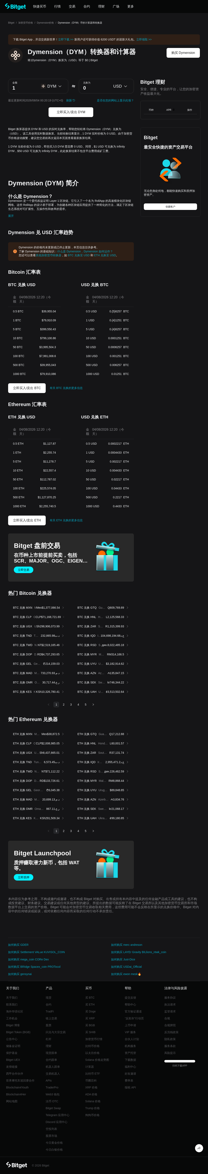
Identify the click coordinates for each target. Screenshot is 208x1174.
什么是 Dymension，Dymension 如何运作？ (85, 251)
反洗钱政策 (171, 1032)
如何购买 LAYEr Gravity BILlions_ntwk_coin (138, 952)
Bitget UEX (13, 1059)
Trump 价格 (92, 1108)
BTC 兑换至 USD (79, 255)
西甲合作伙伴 (14, 1073)
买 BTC (90, 997)
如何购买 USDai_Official (126, 966)
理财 (48, 1046)
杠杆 (48, 1039)
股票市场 (51, 1135)
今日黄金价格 (54, 1142)
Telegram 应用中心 (57, 1115)
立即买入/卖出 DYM (71, 112)
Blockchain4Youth (17, 1087)
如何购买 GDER (18, 944)
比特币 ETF (92, 1073)
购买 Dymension (183, 52)
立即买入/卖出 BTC (27, 388)
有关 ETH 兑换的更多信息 (66, 520)
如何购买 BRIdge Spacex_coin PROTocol (34, 966)
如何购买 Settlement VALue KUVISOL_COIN (36, 952)
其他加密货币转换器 (48, 255)
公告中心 (11, 1039)
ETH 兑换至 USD (105, 255)
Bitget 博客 (13, 1025)
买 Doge (90, 1011)
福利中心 (130, 1066)
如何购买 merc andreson (126, 944)
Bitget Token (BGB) (18, 1032)
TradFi (50, 1011)
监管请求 (170, 1011)
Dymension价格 (45, 22)
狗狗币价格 (92, 1115)
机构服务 (130, 1046)
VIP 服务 (130, 1032)
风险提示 (170, 1053)
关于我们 (11, 997)
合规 (167, 1018)
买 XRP (90, 1018)
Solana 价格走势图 (97, 1059)
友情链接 (11, 1066)
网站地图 (11, 1101)
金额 (14, 82)
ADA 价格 (91, 1094)
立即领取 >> (144, 39)
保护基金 (11, 1053)
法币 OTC (52, 1101)
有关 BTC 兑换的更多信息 (66, 388)
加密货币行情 (93, 1039)
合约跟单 (51, 1059)
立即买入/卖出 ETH (27, 520)
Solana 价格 (93, 1101)
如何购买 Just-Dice (123, 959)
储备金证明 (13, 1046)
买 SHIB (90, 1032)
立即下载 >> (66, 39)
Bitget (11, 22)
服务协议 (170, 997)
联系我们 (11, 1004)
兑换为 (86, 82)
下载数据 (130, 1059)
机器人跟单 (53, 1066)
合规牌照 (170, 1025)
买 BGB (90, 1025)
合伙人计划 (132, 1039)
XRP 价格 (91, 1087)
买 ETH (90, 1004)
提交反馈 (130, 997)
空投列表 (51, 1129)
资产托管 (130, 1053)
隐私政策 (170, 1039)
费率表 (129, 1080)
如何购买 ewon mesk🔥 (126, 974)
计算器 (89, 1066)
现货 (48, 997)
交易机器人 (53, 1073)
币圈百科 (91, 1080)
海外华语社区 (14, 1011)
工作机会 (11, 1018)
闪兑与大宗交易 (56, 1032)
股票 (48, 1025)
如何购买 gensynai (20, 974)
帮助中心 (130, 1004)
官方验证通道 (133, 1011)
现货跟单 (51, 1053)
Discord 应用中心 (56, 1122)
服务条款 (170, 1046)
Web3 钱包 (53, 1094)
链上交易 (51, 1018)
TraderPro (52, 1087)
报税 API (130, 1087)
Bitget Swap (53, 1108)
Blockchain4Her (16, 1094)
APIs (49, 1080)
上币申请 (130, 1025)
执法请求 (170, 1004)
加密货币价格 (25, 22)
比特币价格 (92, 1046)
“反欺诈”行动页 (134, 1018)
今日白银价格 (54, 1149)
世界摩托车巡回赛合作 (20, 1080)
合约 (48, 1004)
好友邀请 (130, 1073)
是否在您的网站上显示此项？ (115, 100)
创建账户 (170, 206)
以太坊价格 (92, 1053)
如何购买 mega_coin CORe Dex (28, 959)
